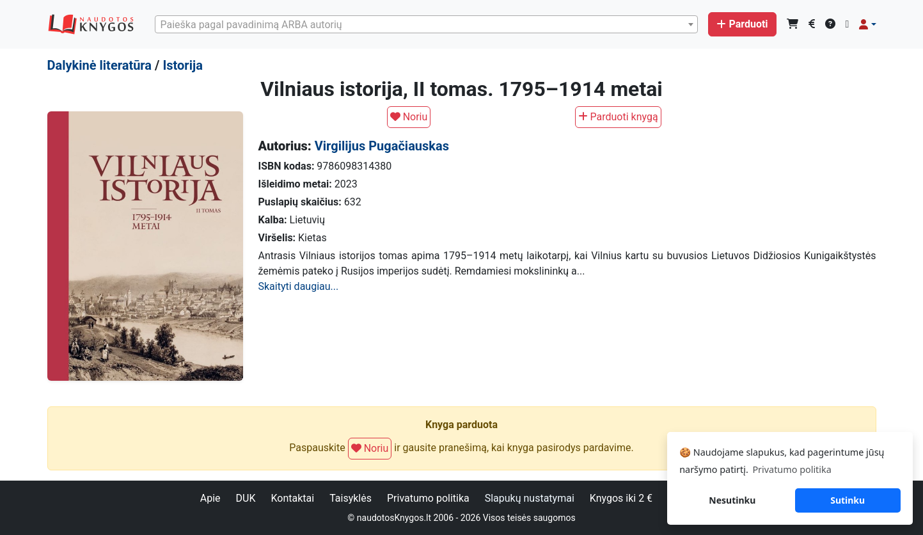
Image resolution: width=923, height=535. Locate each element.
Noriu (409, 117)
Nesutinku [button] (732, 500)
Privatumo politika (428, 498)
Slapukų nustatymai (529, 498)
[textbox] (426, 25)
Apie (210, 498)
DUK (246, 498)
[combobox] (426, 24)
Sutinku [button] (847, 500)
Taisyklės (350, 498)
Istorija (182, 65)
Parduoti (742, 24)
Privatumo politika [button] (791, 469)
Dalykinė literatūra (99, 65)
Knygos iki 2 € (621, 498)
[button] (867, 24)
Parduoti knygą (618, 117)
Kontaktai (292, 498)
